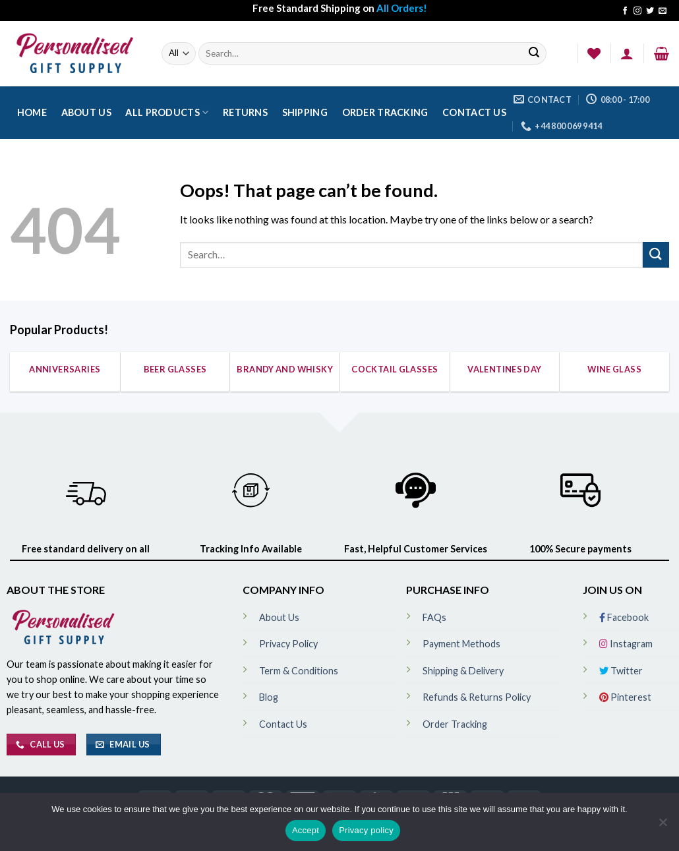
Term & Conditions (298, 670)
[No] (662, 825)
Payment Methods (461, 643)
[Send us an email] (662, 11)
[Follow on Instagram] (637, 11)
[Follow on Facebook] (625, 11)
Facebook (624, 617)
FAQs (434, 617)
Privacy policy (366, 830)
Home (32, 112)
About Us (86, 112)
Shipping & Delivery (463, 670)
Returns (245, 112)
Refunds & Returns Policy (477, 697)
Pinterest (625, 697)
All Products (166, 112)
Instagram (626, 643)
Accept (305, 830)
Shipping (305, 112)
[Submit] (534, 54)
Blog (268, 697)
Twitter (621, 670)
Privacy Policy (288, 643)
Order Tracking (385, 112)
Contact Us (474, 112)
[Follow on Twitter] (650, 11)
